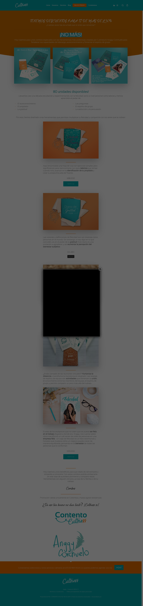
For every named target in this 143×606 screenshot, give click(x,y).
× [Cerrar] (100, 269)
